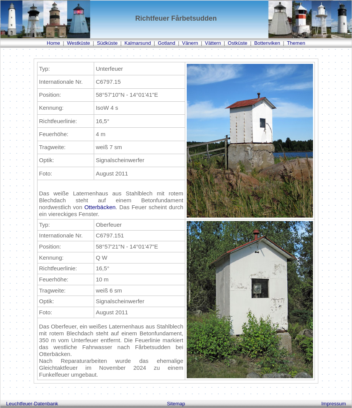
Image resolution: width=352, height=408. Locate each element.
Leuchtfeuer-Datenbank (32, 403)
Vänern (190, 43)
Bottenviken (267, 43)
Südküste (107, 43)
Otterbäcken (100, 207)
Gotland (166, 43)
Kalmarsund (137, 43)
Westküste (78, 43)
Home (53, 43)
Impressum (333, 403)
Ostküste (237, 43)
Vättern (213, 43)
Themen (296, 43)
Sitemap (176, 403)
